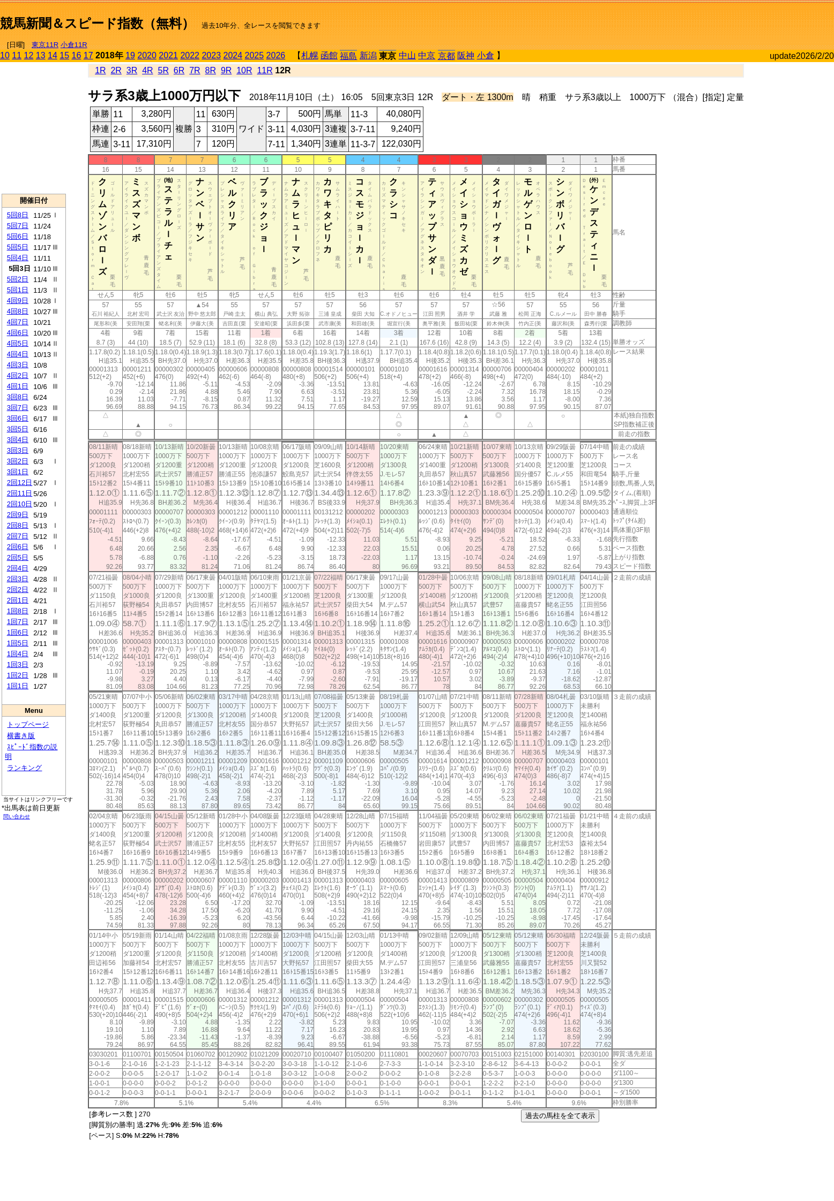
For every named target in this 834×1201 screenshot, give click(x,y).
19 (130, 55)
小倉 (485, 55)
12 (29, 55)
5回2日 (17, 279)
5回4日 (17, 258)
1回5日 (17, 643)
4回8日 (17, 311)
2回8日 (17, 525)
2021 (168, 55)
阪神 (465, 55)
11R (264, 70)
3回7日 (17, 408)
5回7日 (17, 226)
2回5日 (17, 557)
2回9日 (17, 515)
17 (88, 55)
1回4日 (17, 654)
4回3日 (17, 365)
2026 (276, 55)
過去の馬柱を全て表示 (560, 1116)
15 (64, 55)
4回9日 (17, 301)
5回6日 (17, 236)
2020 (147, 55)
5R (163, 70)
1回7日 (17, 622)
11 (16, 55)
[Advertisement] (708, 19)
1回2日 (17, 675)
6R (179, 70)
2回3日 (17, 579)
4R (147, 70)
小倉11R (74, 45)
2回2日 (17, 590)
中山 (407, 55)
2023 (211, 55)
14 (52, 55)
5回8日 (17, 215)
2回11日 (20, 493)
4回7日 (17, 322)
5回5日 (17, 247)
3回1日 (17, 472)
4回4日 (17, 354)
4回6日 (17, 333)
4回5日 (17, 343)
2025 (254, 55)
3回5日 (17, 429)
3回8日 (17, 397)
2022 (189, 55)
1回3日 (17, 664)
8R (210, 70)
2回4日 (17, 568)
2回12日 (20, 482)
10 (5, 55)
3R (131, 70)
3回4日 (17, 440)
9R (226, 70)
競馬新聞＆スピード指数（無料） (97, 23)
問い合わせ (16, 816)
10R (244, 70)
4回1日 (17, 386)
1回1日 (17, 686)
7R (194, 70)
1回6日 (17, 632)
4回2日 (17, 375)
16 (76, 55)
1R (100, 70)
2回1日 (17, 600)
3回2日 (17, 461)
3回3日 (17, 450)
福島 (348, 55)
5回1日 (17, 290)
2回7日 (17, 536)
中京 (426, 55)
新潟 (368, 55)
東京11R (45, 45)
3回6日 (17, 418)
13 (41, 55)
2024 (232, 55)
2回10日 (20, 504)
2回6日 (17, 547)
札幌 (309, 55)
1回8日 (17, 611)
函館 (329, 55)
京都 (446, 55)
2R (115, 70)
